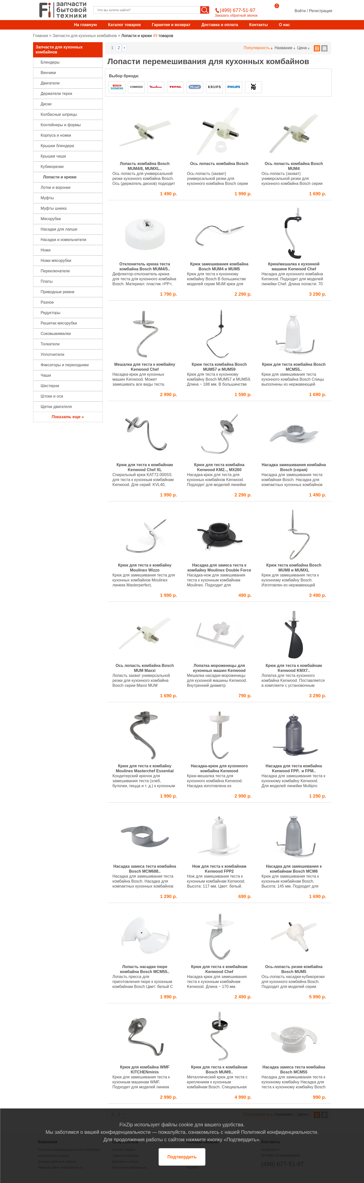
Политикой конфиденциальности (279, 1132)
